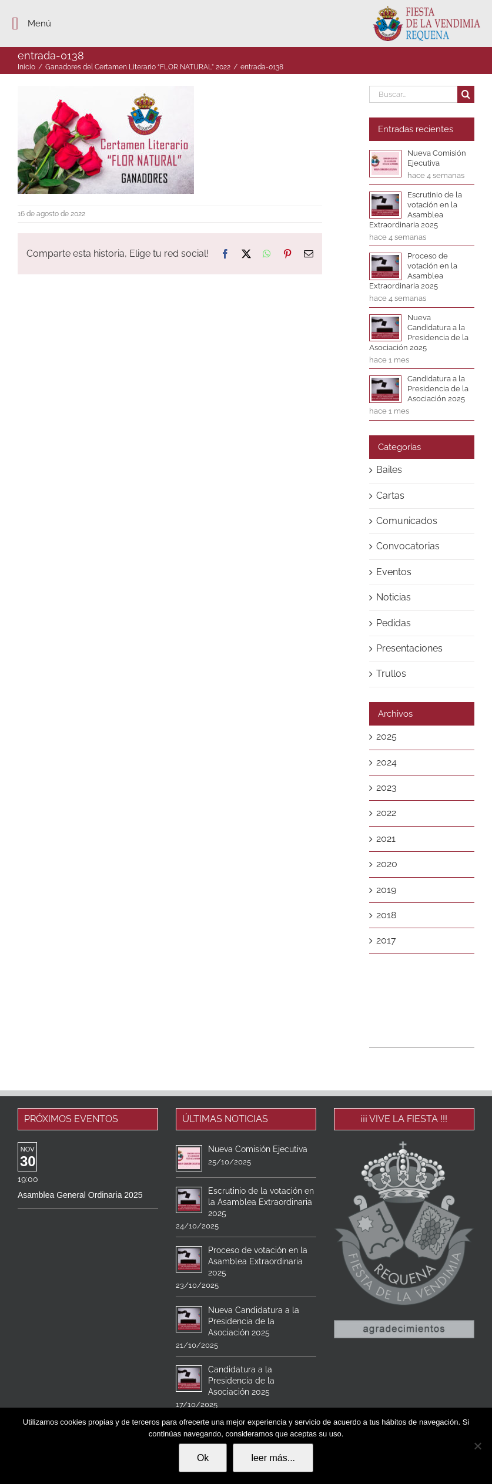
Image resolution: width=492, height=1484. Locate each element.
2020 (386, 863)
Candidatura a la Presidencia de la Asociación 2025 (437, 388)
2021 (386, 838)
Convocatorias (408, 546)
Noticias (393, 597)
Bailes (389, 469)
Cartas (390, 495)
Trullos (391, 673)
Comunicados (406, 520)
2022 (386, 812)
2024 (386, 762)
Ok (203, 1458)
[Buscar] (465, 94)
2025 (386, 736)
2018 (386, 915)
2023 (386, 787)
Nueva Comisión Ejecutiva (257, 1149)
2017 (386, 940)
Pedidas (393, 623)
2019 (386, 889)
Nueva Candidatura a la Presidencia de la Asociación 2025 (253, 1321)
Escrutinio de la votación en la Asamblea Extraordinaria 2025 (261, 1202)
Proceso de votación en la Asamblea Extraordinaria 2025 (257, 1261)
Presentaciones (409, 648)
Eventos (393, 572)
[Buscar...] (413, 94)
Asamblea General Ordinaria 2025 (80, 1195)
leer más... (273, 1458)
